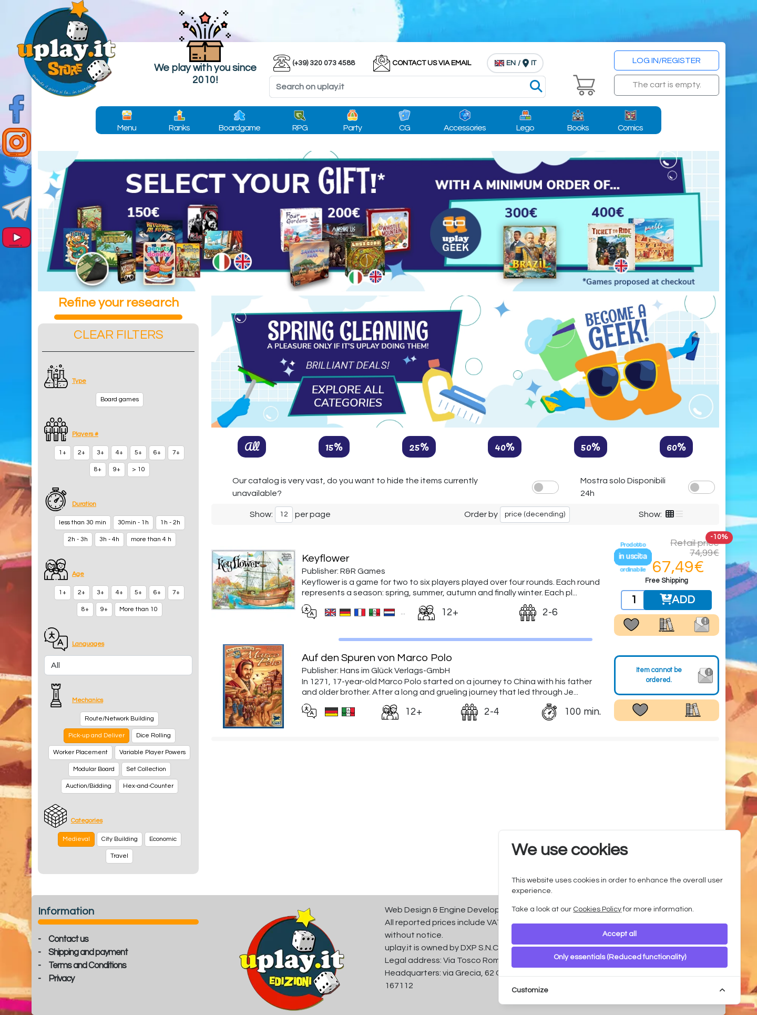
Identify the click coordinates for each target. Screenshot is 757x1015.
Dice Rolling (153, 735)
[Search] (407, 87)
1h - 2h (170, 522)
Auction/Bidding (88, 786)
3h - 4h (109, 539)
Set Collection (146, 769)
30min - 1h (133, 522)
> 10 (138, 469)
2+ (81, 452)
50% (590, 446)
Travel (119, 855)
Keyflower (326, 558)
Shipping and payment (88, 952)
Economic (163, 839)
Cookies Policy (597, 909)
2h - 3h (78, 539)
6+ (157, 452)
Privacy (61, 978)
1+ (62, 452)
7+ (176, 452)
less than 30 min (82, 522)
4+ (119, 452)
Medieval (76, 839)
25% (419, 446)
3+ (100, 452)
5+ (138, 452)
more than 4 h (151, 539)
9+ (116, 469)
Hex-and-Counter (148, 786)
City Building (119, 839)
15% (334, 446)
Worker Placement (80, 752)
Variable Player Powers (152, 752)
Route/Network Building (119, 718)
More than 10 (138, 609)
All (251, 446)
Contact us (68, 939)
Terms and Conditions (87, 965)
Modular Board (94, 769)
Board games (119, 399)
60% (676, 446)
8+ (97, 469)
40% (505, 446)
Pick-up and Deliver (96, 735)
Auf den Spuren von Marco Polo (377, 658)
